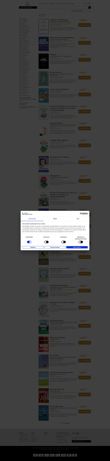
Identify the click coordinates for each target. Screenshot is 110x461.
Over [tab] (78, 218)
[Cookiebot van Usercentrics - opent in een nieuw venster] (81, 214)
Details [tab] (55, 218)
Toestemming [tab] (32, 218)
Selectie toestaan (55, 247)
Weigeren (33, 247)
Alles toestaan (77, 247)
